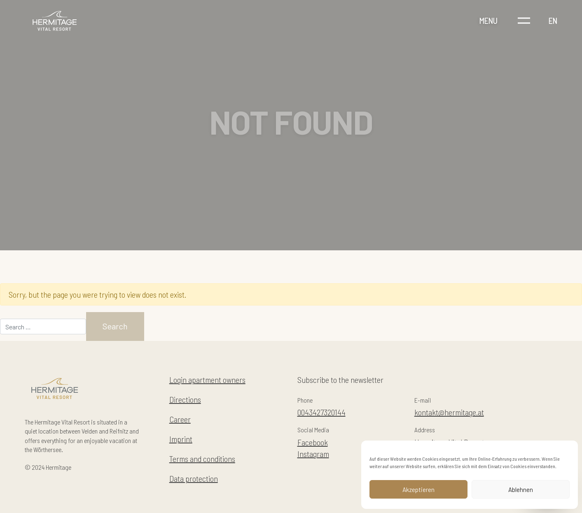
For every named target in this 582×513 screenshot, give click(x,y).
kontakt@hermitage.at (449, 412)
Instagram (313, 454)
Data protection (193, 478)
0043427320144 (321, 412)
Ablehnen (520, 489)
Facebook (312, 442)
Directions (185, 399)
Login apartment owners (207, 380)
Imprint (180, 439)
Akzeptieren (418, 489)
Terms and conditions (202, 459)
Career (180, 419)
